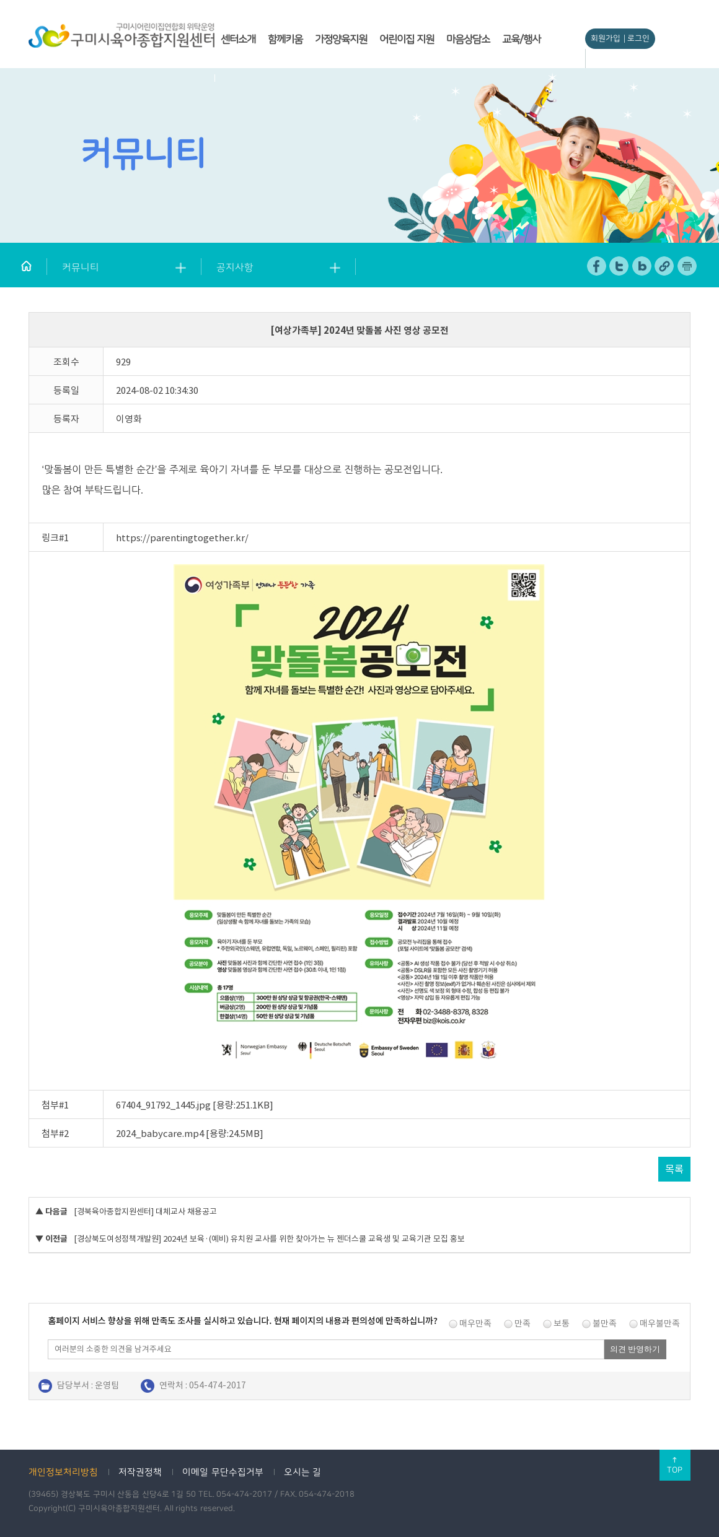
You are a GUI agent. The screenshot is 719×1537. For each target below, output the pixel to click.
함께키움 (285, 39)
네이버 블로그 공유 (642, 266)
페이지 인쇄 (687, 266)
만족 (522, 1323)
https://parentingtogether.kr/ (182, 538)
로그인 (638, 38)
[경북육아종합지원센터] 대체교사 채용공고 (145, 1211)
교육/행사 (521, 39)
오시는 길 (302, 1472)
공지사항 (235, 267)
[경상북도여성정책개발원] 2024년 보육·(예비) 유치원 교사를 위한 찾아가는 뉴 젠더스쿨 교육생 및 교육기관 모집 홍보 (269, 1239)
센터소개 (238, 39)
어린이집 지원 (406, 39)
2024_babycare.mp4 (160, 1133)
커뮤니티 (80, 267)
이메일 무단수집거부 (222, 1472)
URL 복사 (665, 266)
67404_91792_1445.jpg (163, 1105)
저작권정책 (140, 1472)
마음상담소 (468, 39)
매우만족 (475, 1323)
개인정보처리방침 (63, 1472)
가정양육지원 (341, 39)
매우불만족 (660, 1323)
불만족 (605, 1323)
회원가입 (605, 38)
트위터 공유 (619, 266)
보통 (562, 1323)
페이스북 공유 (597, 266)
